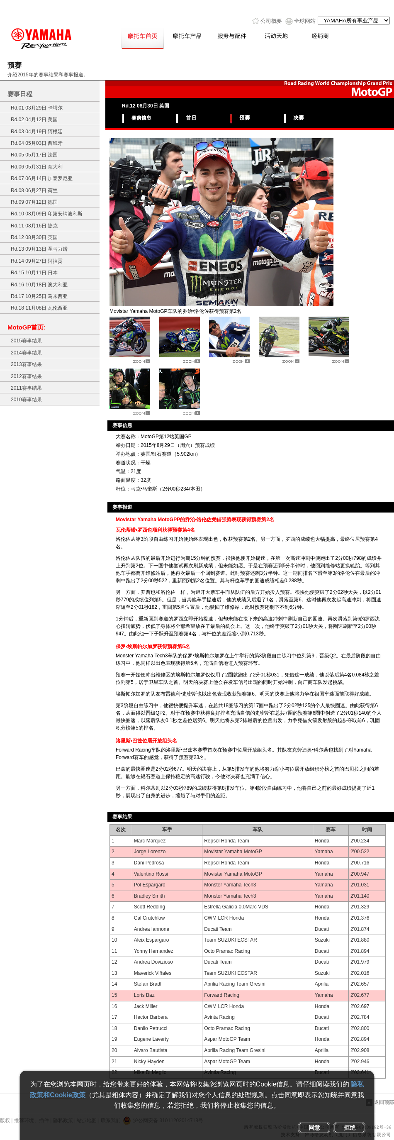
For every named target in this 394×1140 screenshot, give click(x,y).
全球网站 (305, 21)
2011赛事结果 (26, 388)
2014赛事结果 (26, 353)
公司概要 (271, 21)
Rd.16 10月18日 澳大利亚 (39, 285)
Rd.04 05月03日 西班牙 (37, 143)
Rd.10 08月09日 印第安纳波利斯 (47, 214)
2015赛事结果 (26, 341)
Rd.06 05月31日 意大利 (37, 167)
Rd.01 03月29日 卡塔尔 (37, 108)
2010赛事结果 (26, 400)
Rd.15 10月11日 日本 (34, 273)
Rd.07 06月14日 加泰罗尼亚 (42, 178)
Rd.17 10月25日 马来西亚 (39, 296)
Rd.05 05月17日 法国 (34, 155)
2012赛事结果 (26, 376)
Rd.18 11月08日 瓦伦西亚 (39, 308)
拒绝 (349, 1127)
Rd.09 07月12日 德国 (34, 202)
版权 (5, 1120)
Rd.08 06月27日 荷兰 (34, 190)
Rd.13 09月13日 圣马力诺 (39, 249)
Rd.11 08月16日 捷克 (34, 226)
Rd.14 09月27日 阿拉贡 (37, 261)
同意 (314, 1127)
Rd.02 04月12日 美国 (34, 119)
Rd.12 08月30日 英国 (34, 237)
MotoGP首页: (26, 327)
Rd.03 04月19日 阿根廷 (37, 131)
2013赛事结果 (26, 364)
